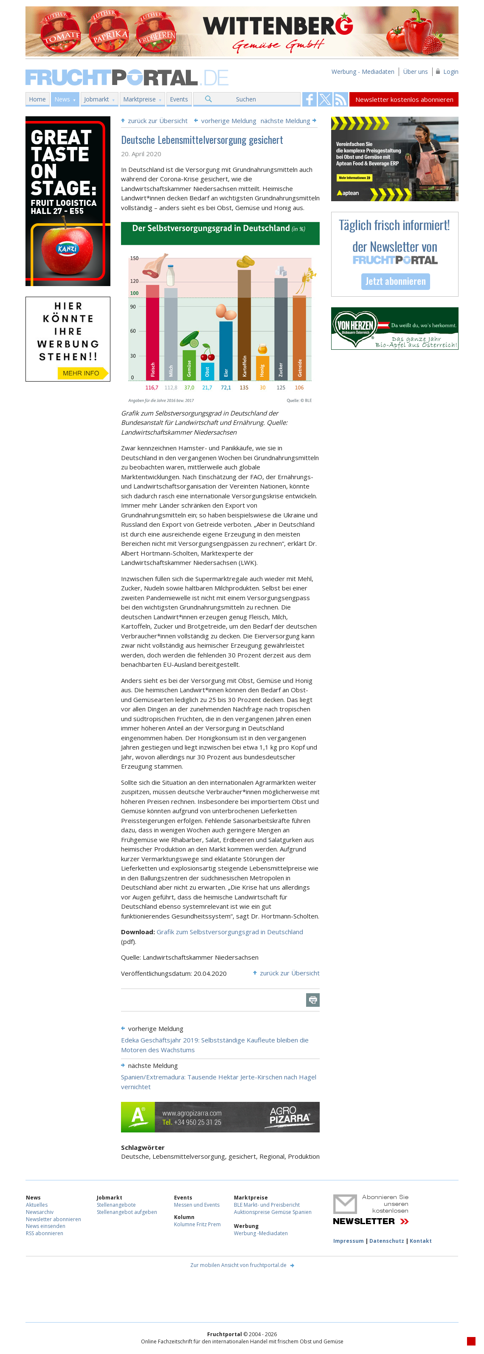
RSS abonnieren (44, 1233)
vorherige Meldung (228, 120)
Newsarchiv (39, 1212)
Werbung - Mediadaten (363, 71)
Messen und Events (196, 1204)
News (62, 99)
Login (451, 71)
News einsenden (45, 1226)
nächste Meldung (285, 120)
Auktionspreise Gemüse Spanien (273, 1212)
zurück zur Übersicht (158, 120)
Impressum (348, 1240)
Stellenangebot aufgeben (127, 1212)
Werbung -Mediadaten (261, 1233)
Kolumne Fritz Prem (197, 1224)
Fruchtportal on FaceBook (309, 99)
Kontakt (421, 1240)
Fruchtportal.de (128, 76)
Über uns (415, 71)
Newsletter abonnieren (53, 1219)
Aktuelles (37, 1204)
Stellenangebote (116, 1204)
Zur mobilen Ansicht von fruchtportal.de (238, 1265)
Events (179, 99)
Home (37, 99)
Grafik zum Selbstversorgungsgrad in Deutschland (230, 931)
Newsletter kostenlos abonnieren (404, 99)
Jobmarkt (96, 99)
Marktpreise (139, 99)
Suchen (246, 99)
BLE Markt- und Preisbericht (267, 1204)
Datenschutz (386, 1240)
